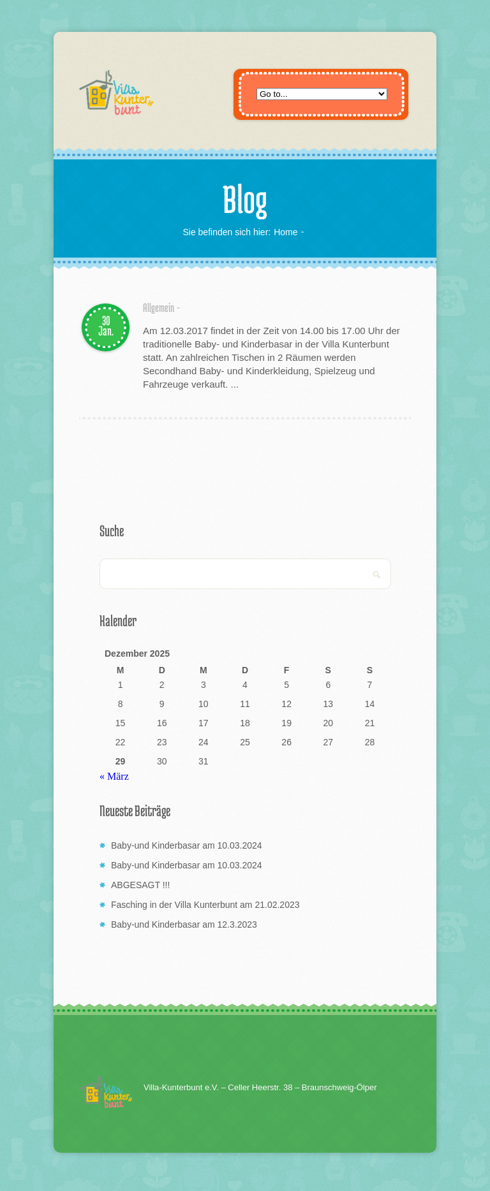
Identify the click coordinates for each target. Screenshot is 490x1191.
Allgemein (158, 307)
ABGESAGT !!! (140, 885)
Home (285, 232)
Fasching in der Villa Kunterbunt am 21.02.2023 (205, 905)
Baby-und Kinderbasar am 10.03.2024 (186, 845)
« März (114, 776)
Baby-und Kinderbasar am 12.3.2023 (184, 924)
